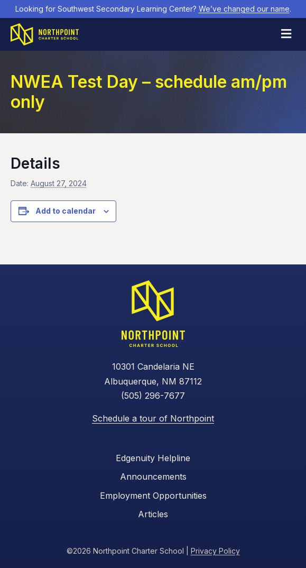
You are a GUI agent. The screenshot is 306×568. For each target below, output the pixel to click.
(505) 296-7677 (153, 395)
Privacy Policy (215, 550)
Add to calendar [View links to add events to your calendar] (65, 211)
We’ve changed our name (244, 8)
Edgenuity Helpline (153, 458)
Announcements (153, 476)
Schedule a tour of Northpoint (153, 418)
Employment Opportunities (153, 495)
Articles (153, 514)
